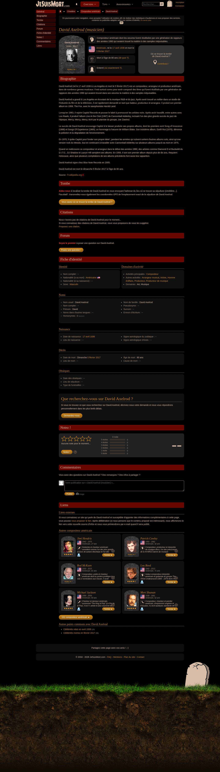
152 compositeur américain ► (76, 617)
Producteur (139, 281)
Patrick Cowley (148, 538)
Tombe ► (108, 555)
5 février (100, 51)
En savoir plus (146, 20)
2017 (107, 51)
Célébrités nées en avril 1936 (77, 629)
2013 (153, 569)
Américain (101, 48)
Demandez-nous (72, 415)
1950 (147, 542)
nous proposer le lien (81, 521)
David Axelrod (111, 11)
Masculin (74, 284)
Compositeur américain (90, 11)
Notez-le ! (71, 69)
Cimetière (88, 4)
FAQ (109, 657)
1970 (90, 542)
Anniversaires (123, 4)
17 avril (115, 48)
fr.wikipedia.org (74, 175)
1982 (153, 542)
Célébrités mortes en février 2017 (79, 633)
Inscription (180, 2)
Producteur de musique (157, 281)
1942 (84, 542)
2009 (90, 596)
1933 (84, 569)
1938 (147, 596)
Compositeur (152, 274)
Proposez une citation (69, 226)
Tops (104, 4)
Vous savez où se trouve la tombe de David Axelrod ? (87, 202)
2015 (90, 569)
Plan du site (129, 657)
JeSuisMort (50, 4)
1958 (84, 596)
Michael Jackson (86, 592)
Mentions (117, 657)
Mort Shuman (148, 592)
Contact (140, 657)
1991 (153, 596)
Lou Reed (145, 565)
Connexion (179, 6)
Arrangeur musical (150, 277)
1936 (122, 48)
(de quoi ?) (123, 58)
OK (121, 23)
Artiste (163, 277)
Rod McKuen (84, 565)
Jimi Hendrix (84, 538)
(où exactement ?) (113, 68)
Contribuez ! (163, 64)
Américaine (91, 277)
